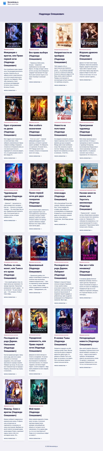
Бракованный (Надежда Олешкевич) (36, 268)
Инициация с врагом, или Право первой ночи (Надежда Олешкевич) (13, 59)
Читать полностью (10, 90)
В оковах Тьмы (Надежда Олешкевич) (62, 341)
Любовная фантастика (35, 262)
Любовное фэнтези (9, 49)
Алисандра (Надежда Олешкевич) (60, 196)
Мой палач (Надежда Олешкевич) (35, 412)
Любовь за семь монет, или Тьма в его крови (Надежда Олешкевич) (13, 271)
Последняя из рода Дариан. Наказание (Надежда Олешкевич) (11, 344)
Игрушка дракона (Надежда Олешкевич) (89, 55)
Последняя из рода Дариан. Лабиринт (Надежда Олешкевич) (61, 271)
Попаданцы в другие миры (11, 262)
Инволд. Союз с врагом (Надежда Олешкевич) (13, 412)
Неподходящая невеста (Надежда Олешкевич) (89, 341)
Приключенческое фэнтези (61, 49)
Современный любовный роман (62, 122)
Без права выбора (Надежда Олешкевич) (38, 55)
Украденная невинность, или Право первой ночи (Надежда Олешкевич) (37, 344)
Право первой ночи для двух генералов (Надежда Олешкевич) (36, 199)
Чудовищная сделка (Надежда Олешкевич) (13, 196)
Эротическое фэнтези (85, 49)
